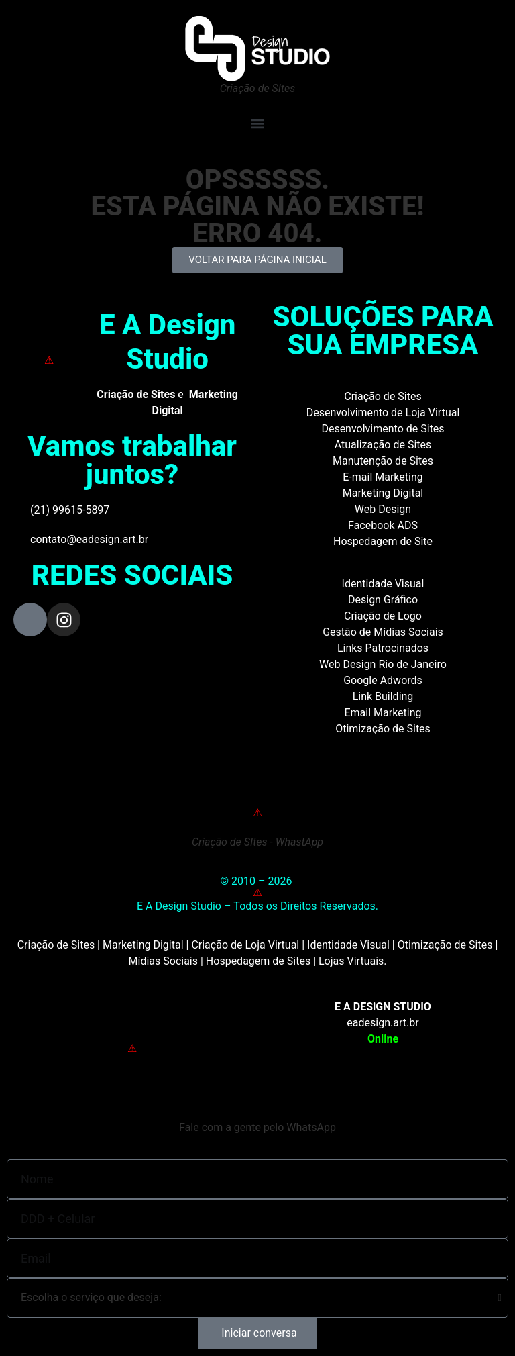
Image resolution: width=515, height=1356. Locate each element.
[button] (257, 123)
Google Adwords (382, 680)
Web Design (383, 509)
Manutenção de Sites (383, 460)
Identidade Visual (383, 583)
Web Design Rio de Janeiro (383, 664)
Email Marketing (382, 712)
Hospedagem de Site (383, 541)
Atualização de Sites (383, 444)
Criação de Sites (382, 396)
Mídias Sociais (163, 961)
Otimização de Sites (383, 728)
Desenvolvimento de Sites (382, 428)
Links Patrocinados (382, 648)
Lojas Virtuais (351, 961)
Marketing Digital (383, 493)
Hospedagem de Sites (258, 961)
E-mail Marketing (382, 477)
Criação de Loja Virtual (245, 944)
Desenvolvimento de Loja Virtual (383, 412)
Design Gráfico (383, 599)
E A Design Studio (167, 341)
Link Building (383, 696)
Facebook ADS (383, 525)
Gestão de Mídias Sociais (383, 632)
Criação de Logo (383, 616)
